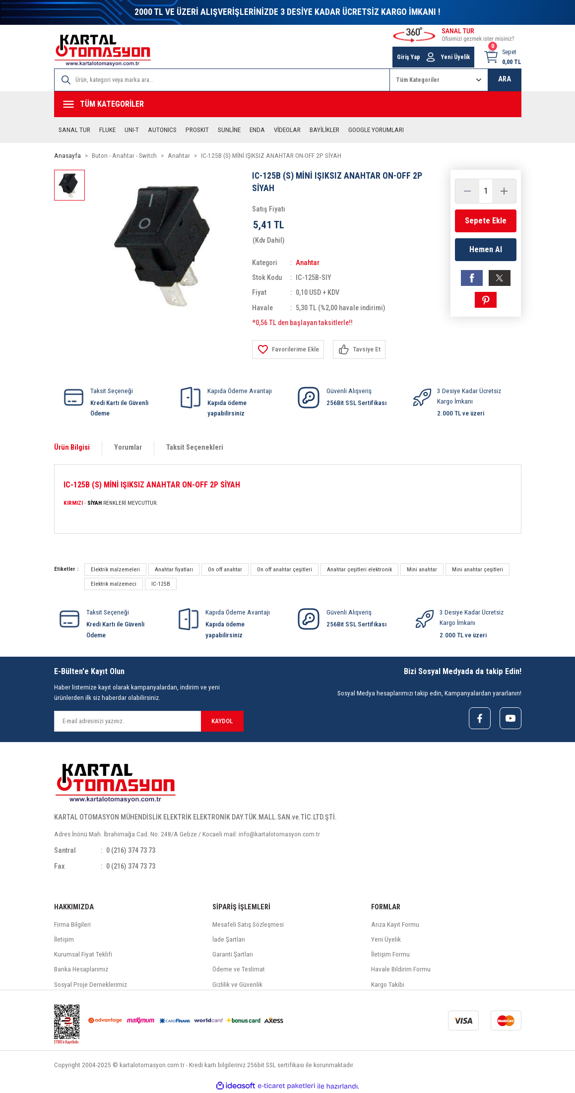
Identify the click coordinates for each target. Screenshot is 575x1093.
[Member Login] (431, 57)
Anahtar (307, 263)
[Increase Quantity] (504, 191)
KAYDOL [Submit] (222, 721)
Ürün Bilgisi (72, 447)
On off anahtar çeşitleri (284, 569)
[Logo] (102, 50)
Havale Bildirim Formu (401, 969)
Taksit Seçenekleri (194, 447)
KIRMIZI (73, 502)
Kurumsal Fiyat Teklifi (83, 954)
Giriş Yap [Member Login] (408, 57)
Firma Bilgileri (72, 924)
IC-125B (160, 583)
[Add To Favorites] (288, 349)
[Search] (222, 79)
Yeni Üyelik (386, 939)
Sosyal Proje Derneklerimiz (90, 984)
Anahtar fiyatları (174, 569)
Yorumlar (128, 447)
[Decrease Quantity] (467, 191)
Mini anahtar (422, 569)
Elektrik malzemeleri (115, 569)
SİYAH (94, 502)
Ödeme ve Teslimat (238, 969)
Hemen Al (485, 249)
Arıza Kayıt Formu (395, 924)
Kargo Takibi (387, 984)
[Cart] (502, 57)
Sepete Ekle (486, 220)
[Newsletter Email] (149, 721)
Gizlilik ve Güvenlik (237, 984)
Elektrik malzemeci (113, 583)
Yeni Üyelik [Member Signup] (455, 57)
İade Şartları (228, 939)
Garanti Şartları (232, 954)
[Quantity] (485, 191)
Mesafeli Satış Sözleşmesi (248, 924)
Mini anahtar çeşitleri (477, 569)
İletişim (64, 939)
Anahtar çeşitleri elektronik (359, 569)
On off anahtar (225, 569)
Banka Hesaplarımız (81, 969)
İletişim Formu (390, 954)
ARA (504, 79)
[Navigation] (287, 104)
